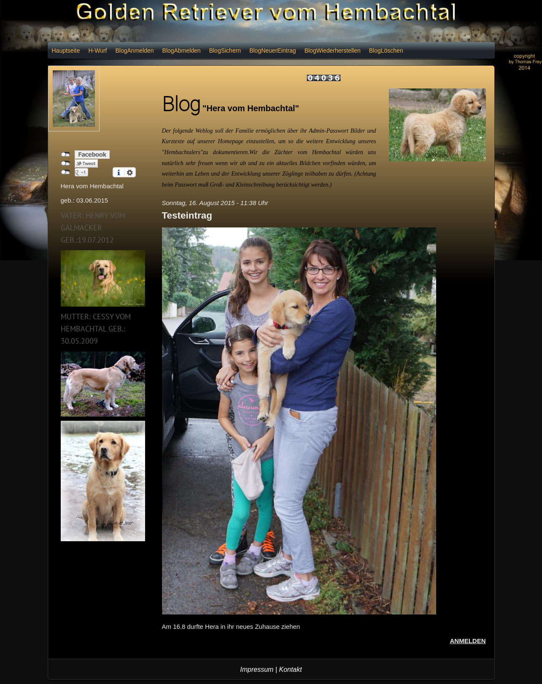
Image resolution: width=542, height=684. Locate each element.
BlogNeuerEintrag (272, 50)
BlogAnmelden (135, 50)
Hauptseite (66, 50)
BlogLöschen (386, 50)
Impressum (256, 669)
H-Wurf (97, 50)
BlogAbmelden (181, 50)
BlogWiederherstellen (333, 50)
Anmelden (468, 640)
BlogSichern (225, 50)
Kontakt (290, 669)
